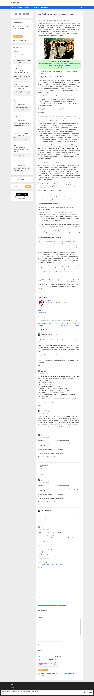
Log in (12, 689)
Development (47, 317)
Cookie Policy (26, 693)
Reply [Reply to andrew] (39, 597)
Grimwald (50, 16)
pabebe (67, 320)
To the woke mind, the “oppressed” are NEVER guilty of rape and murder (22, 56)
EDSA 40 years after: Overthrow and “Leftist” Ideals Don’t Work (21, 149)
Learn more (59, 67)
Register (13, 687)
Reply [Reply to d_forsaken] (39, 459)
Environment (58, 317)
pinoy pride (72, 320)
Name (40, 638)
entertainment (54, 320)
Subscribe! (18, 36)
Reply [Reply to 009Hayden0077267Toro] (39, 365)
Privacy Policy (44, 7)
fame (59, 320)
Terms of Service (35, 7)
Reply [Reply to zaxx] (39, 405)
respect (77, 320)
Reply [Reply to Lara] (41, 474)
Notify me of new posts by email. (48, 659)
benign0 (16, 116)
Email (40, 644)
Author (40, 297)
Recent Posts (45, 297)
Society (70, 317)
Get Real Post (15, 2)
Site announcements (16, 7)
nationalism (63, 320)
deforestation (47, 320)
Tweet (40, 312)
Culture (41, 317)
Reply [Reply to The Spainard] (39, 521)
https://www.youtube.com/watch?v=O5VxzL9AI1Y (51, 564)
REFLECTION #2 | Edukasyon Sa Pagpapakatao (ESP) (52, 605)
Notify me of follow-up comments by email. (50, 656)
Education (52, 317)
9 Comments (57, 17)
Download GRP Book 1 (22, 194)
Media (67, 317)
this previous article (63, 20)
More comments (22, 179)
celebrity (42, 320)
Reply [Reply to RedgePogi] (39, 429)
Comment (41, 617)
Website (40, 650)
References (26, 7)
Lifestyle (63, 317)
